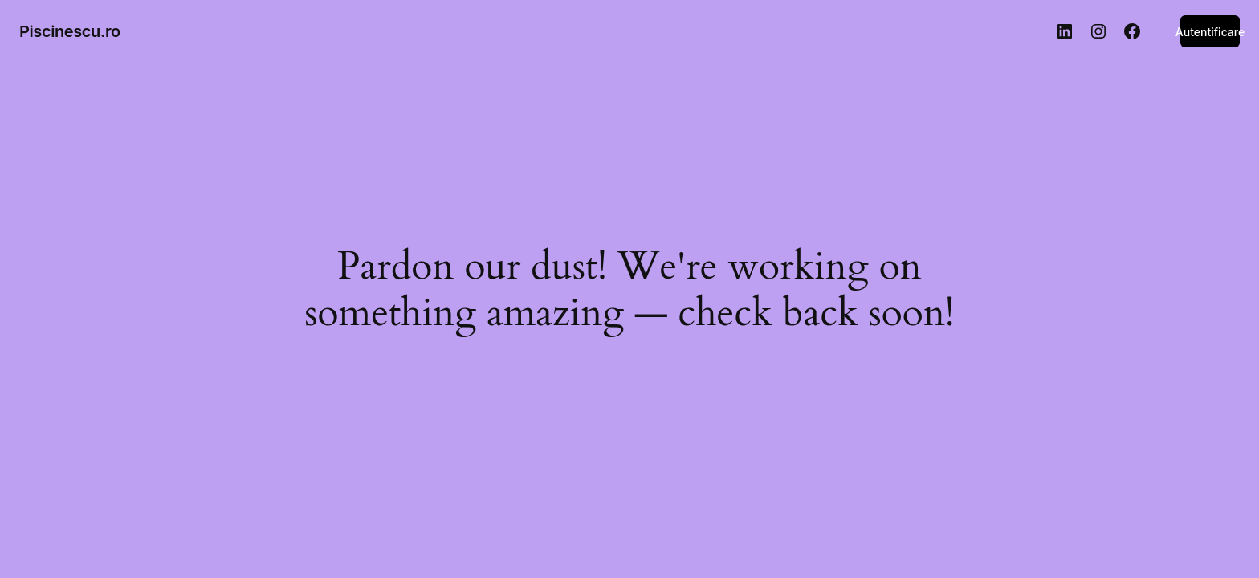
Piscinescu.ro (69, 31)
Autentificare (1210, 32)
